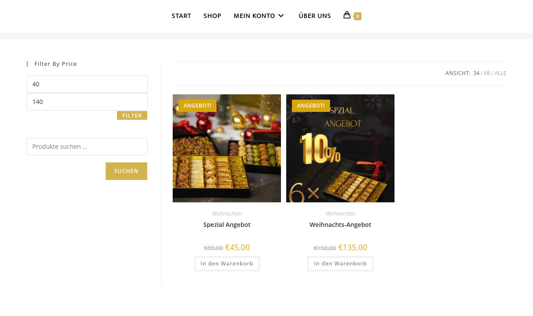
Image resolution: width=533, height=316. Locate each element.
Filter (132, 115)
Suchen (126, 171)
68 (487, 73)
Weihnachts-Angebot (340, 224)
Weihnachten (227, 213)
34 (476, 73)
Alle (500, 73)
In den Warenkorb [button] (227, 263)
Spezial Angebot (227, 224)
